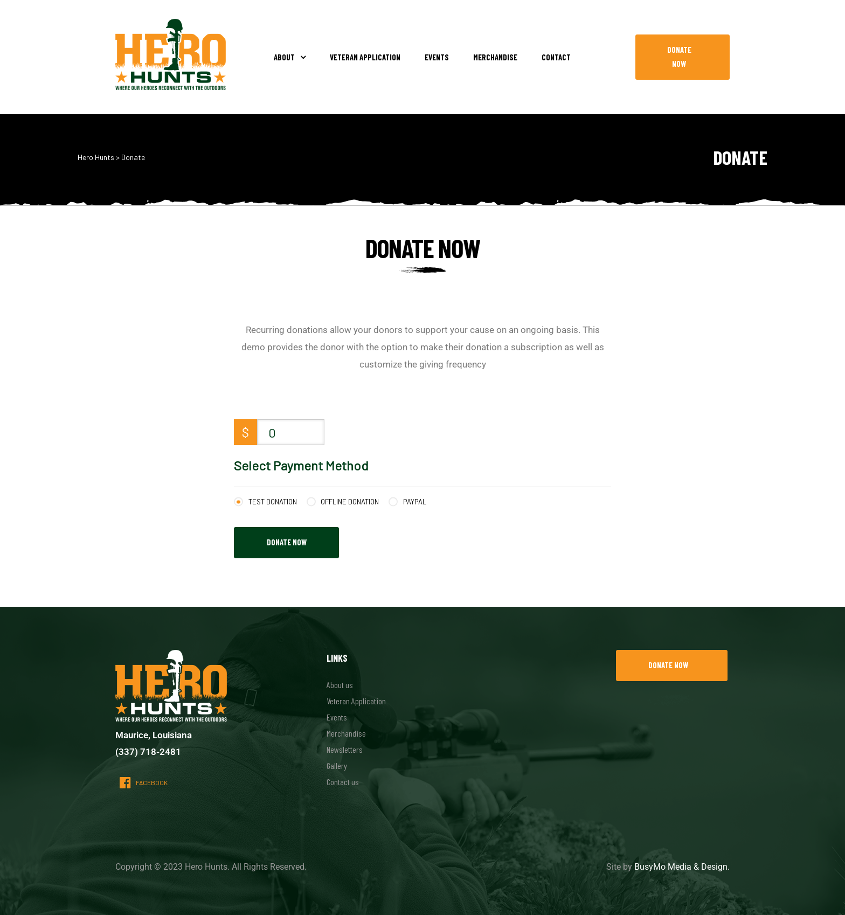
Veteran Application (365, 57)
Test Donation (272, 501)
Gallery (337, 765)
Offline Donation (350, 501)
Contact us (343, 782)
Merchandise (495, 57)
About (290, 57)
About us (340, 685)
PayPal (414, 501)
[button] (682, 57)
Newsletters (345, 749)
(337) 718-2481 (148, 751)
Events (437, 57)
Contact (556, 57)
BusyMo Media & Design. (682, 867)
